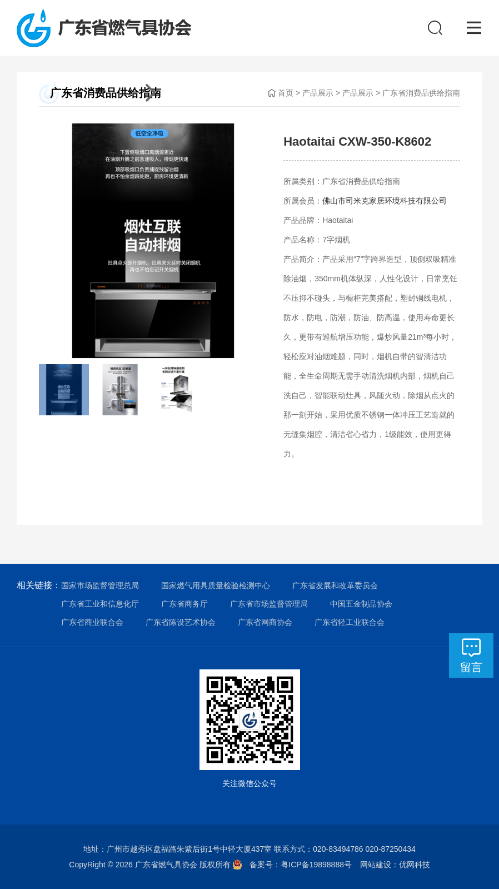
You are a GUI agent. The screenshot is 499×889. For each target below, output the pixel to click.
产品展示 (317, 92)
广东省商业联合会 (92, 622)
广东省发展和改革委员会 (335, 585)
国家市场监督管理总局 (100, 585)
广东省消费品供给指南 (421, 92)
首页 (285, 92)
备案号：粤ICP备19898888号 (305, 864)
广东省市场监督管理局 (269, 603)
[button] (58, 241)
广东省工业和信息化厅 (100, 603)
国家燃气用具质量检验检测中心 (215, 585)
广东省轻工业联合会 (350, 622)
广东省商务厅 (184, 603)
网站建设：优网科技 (395, 864)
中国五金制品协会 (361, 603)
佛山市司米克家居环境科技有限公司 (384, 200)
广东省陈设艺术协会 (181, 622)
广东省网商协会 (265, 622)
